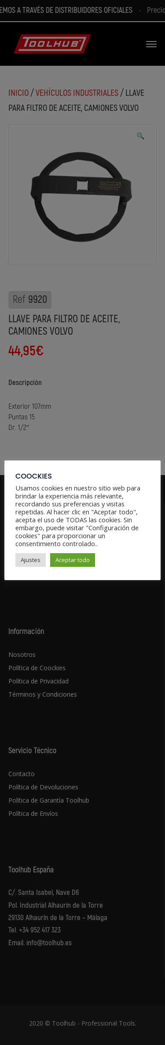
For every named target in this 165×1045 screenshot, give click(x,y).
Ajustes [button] (30, 560)
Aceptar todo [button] (72, 560)
